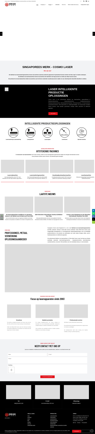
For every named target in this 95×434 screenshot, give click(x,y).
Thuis (29, 416)
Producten (43, 4)
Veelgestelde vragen (85, 4)
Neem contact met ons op (73, 4)
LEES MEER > (7, 418)
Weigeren (86, 431)
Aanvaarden (76, 431)
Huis (37, 4)
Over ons (64, 4)
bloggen (50, 4)
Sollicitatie (57, 4)
